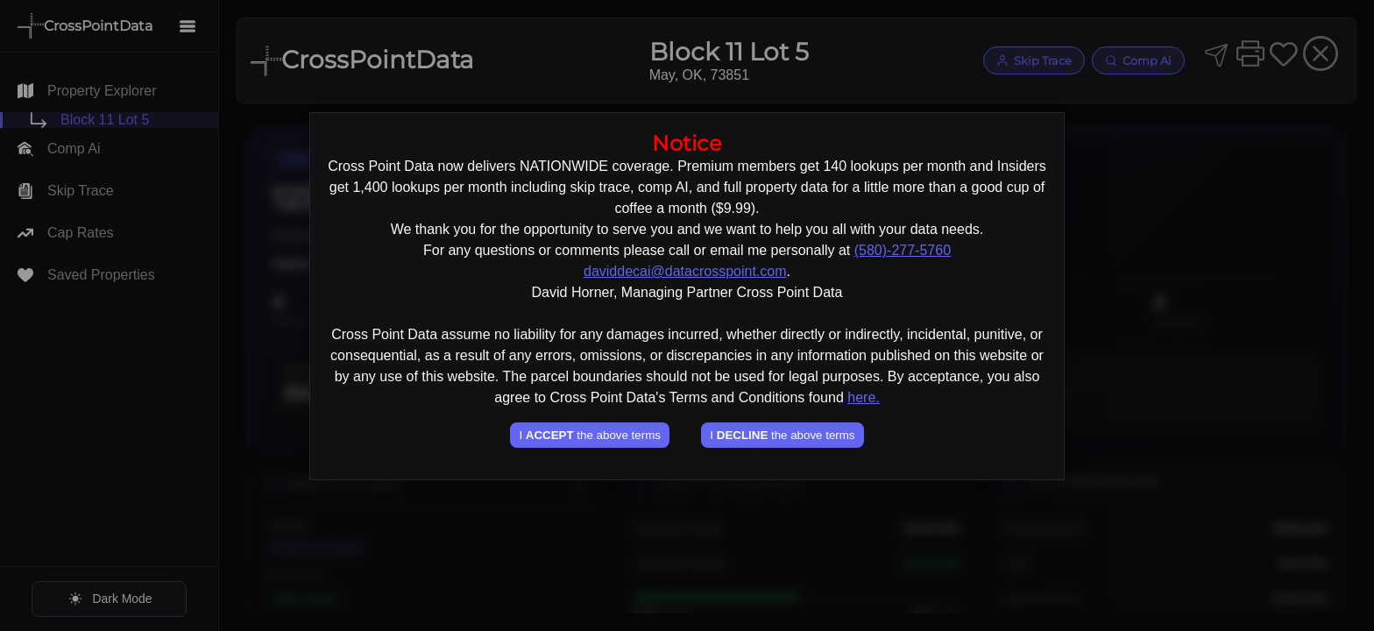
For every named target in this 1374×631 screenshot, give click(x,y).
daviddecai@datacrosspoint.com (685, 271)
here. (863, 397)
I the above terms (589, 435)
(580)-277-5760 (902, 250)
